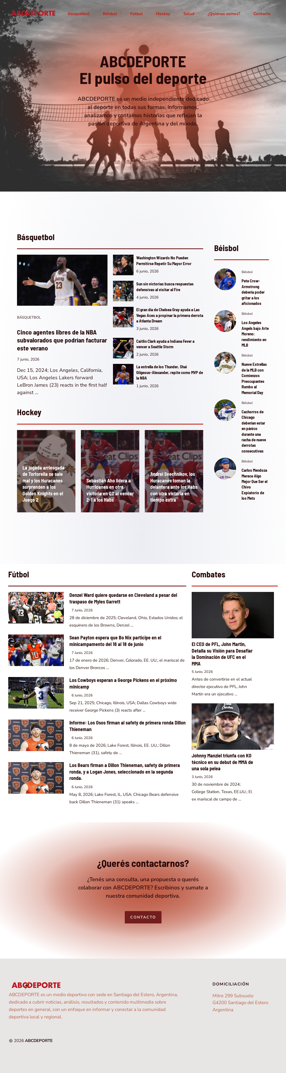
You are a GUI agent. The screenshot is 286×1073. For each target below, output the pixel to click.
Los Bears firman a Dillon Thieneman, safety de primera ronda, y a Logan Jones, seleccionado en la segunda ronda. (124, 771)
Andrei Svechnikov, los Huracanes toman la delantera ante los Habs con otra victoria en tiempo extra (173, 487)
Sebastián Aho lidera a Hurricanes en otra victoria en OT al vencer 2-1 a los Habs (110, 490)
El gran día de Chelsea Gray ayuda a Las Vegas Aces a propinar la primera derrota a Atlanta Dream (169, 315)
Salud (188, 13)
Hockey (163, 13)
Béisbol (110, 13)
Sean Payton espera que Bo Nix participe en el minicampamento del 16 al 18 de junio (115, 640)
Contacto (262, 13)
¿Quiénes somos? (224, 13)
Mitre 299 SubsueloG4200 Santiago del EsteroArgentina (240, 1003)
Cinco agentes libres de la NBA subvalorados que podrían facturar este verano (62, 340)
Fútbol (136, 13)
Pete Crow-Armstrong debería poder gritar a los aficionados (253, 292)
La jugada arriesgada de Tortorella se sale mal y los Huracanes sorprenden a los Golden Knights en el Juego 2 (43, 484)
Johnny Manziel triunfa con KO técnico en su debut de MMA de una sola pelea (222, 761)
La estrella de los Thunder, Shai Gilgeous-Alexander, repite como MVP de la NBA (169, 372)
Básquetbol (79, 13)
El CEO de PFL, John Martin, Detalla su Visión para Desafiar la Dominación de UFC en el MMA (222, 654)
